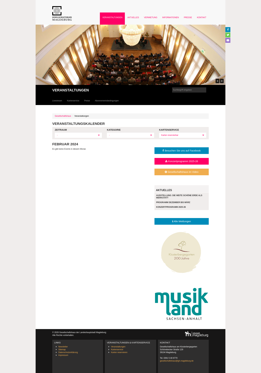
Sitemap (62, 349)
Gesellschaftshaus (63, 116)
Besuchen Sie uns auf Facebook (181, 150)
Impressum (63, 355)
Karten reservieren (119, 352)
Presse (188, 17)
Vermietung (150, 17)
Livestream (57, 101)
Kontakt (201, 17)
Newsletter (63, 347)
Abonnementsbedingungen (107, 101)
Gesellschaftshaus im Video (181, 171)
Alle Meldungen (181, 221)
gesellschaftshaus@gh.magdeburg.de (177, 361)
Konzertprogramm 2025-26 (181, 161)
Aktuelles (133, 17)
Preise (87, 101)
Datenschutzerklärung (68, 352)
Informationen (170, 17)
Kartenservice (73, 101)
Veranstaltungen (112, 17)
